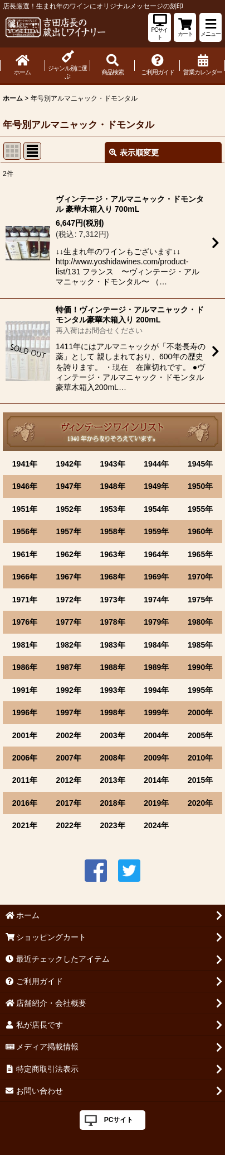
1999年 (156, 712)
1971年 (24, 599)
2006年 (24, 757)
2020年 (200, 802)
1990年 (200, 667)
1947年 (68, 486)
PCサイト (119, 1120)
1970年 (200, 576)
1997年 (68, 712)
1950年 (200, 486)
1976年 (24, 621)
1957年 (68, 531)
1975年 (200, 599)
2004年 (156, 735)
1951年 (24, 509)
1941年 (24, 463)
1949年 (156, 486)
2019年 (156, 802)
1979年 (156, 621)
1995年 (200, 690)
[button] (210, 27)
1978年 (112, 621)
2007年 (68, 757)
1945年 (200, 463)
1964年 (156, 554)
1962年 (68, 554)
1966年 (24, 576)
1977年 (68, 621)
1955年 (200, 509)
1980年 (200, 621)
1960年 (200, 531)
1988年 (112, 667)
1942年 (68, 463)
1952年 (68, 509)
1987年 (68, 667)
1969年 (156, 576)
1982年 (68, 644)
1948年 (112, 486)
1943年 (112, 463)
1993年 (112, 690)
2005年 (200, 735)
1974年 (156, 599)
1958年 (112, 531)
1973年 (112, 599)
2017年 (68, 802)
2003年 (112, 735)
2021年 (24, 825)
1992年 (68, 690)
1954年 (156, 509)
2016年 (24, 802)
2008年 (112, 757)
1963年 (112, 554)
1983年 (112, 644)
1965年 (200, 554)
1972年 (68, 599)
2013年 (112, 780)
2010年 (200, 757)
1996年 (24, 712)
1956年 (24, 531)
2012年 (68, 780)
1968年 (112, 576)
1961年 (24, 554)
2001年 (24, 735)
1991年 (24, 690)
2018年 (112, 802)
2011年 (24, 780)
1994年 (156, 690)
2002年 (68, 735)
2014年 (156, 780)
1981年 (24, 644)
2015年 (200, 780)
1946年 (24, 486)
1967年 (68, 576)
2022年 (68, 825)
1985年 (200, 644)
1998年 (112, 712)
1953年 (112, 509)
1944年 (156, 463)
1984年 (156, 644)
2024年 (156, 825)
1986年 (24, 667)
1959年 (156, 531)
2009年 (156, 757)
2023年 (112, 825)
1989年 (156, 667)
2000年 (200, 712)
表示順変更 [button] (134, 152)
